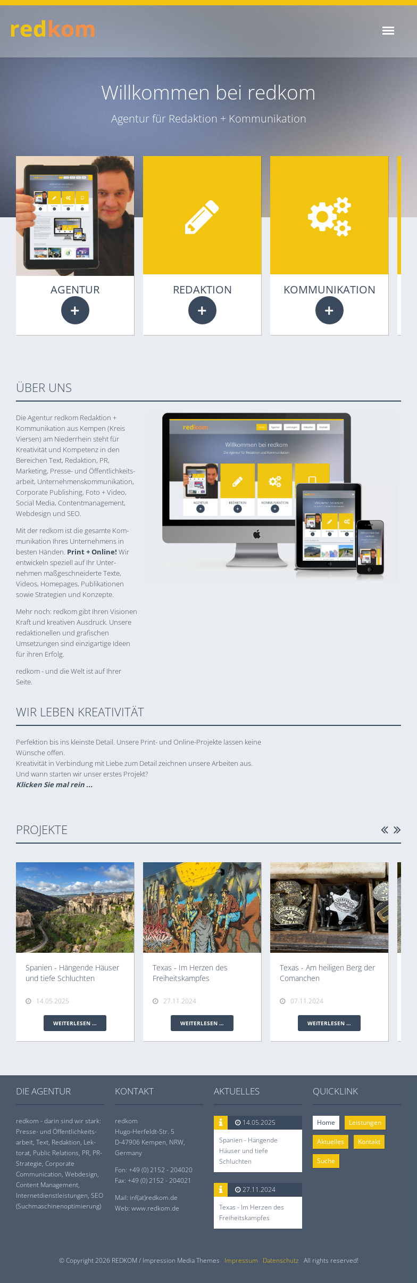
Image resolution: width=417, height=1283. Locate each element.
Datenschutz (281, 1260)
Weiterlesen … (75, 310)
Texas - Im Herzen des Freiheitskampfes (251, 1212)
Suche (326, 1160)
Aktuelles (330, 1141)
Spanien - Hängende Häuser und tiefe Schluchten (248, 1150)
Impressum (241, 1260)
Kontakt (369, 1141)
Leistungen (365, 1122)
